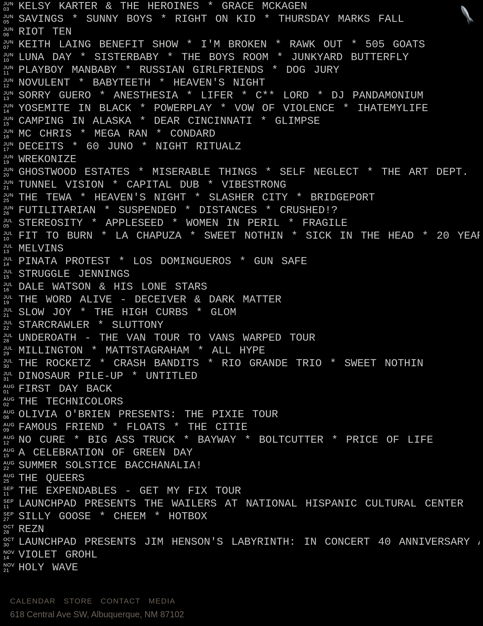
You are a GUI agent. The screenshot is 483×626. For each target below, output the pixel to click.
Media (162, 601)
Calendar (33, 601)
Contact (121, 601)
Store (78, 601)
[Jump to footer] (467, 15)
